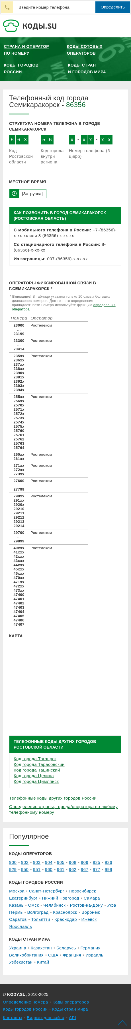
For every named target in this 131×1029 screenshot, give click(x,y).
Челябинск (54, 905)
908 (72, 862)
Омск (33, 905)
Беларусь (66, 947)
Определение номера (25, 1002)
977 (96, 869)
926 (108, 862)
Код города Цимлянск (36, 781)
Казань (16, 905)
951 (36, 869)
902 (24, 862)
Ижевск (89, 919)
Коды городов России (21, 68)
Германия (90, 947)
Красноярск (65, 912)
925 (96, 862)
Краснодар (65, 919)
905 (60, 862)
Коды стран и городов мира (87, 68)
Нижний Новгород (60, 898)
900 (13, 862)
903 (36, 862)
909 (84, 862)
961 (60, 869)
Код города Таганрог (35, 758)
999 (108, 869)
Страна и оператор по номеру (26, 50)
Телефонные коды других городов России (53, 798)
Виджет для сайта (45, 1017)
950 (24, 869)
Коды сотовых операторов (85, 50)
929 (13, 869)
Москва (16, 891)
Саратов (18, 919)
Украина (17, 947)
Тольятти (40, 919)
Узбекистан (20, 962)
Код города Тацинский (37, 770)
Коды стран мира (70, 1009)
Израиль (94, 955)
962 (72, 869)
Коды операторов (71, 1002)
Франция (72, 955)
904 (48, 862)
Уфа (111, 905)
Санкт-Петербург (46, 891)
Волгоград (37, 912)
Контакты (12, 1017)
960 (48, 869)
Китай (43, 962)
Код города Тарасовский (39, 764)
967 (84, 869)
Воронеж (90, 912)
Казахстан (41, 947)
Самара (92, 898)
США (53, 955)
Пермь (16, 912)
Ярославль (20, 926)
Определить (113, 7)
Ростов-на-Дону (86, 905)
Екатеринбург (23, 898)
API (72, 1017)
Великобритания (26, 955)
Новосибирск (82, 891)
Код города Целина (34, 775)
